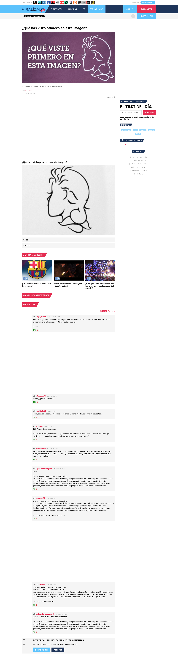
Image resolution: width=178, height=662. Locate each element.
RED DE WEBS (27, 2)
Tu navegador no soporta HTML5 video (68, 270)
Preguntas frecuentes (138, 170)
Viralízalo (127, 144)
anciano (151, 130)
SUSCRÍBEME (149, 113)
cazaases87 (40, 498)
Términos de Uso (138, 160)
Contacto (138, 174)
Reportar (111, 97)
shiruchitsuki (40, 449)
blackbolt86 (40, 411)
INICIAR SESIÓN (148, 2)
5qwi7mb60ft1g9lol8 (44, 469)
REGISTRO (58, 650)
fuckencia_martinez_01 (45, 614)
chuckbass (28, 91)
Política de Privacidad (138, 164)
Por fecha (111, 311)
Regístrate (135, 2)
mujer (138, 133)
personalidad (126, 130)
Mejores (103, 311)
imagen (142, 130)
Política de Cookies (138, 167)
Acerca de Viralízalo (138, 157)
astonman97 (40, 396)
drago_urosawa (41, 317)
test (135, 130)
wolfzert (39, 426)
